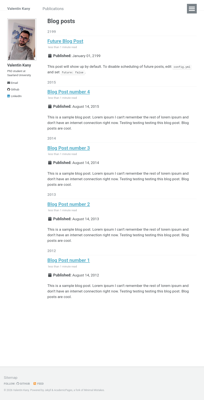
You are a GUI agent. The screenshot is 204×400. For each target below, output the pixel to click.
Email (12, 85)
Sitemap (11, 377)
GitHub (24, 383)
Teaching (99, 8)
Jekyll (48, 390)
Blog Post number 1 (68, 267)
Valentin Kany (19, 8)
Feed (39, 383)
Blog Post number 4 (68, 94)
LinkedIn (14, 98)
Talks (79, 8)
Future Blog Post (65, 41)
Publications (56, 8)
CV (117, 8)
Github (13, 91)
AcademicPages (63, 390)
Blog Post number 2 (68, 209)
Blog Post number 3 (68, 152)
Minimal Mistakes (95, 390)
